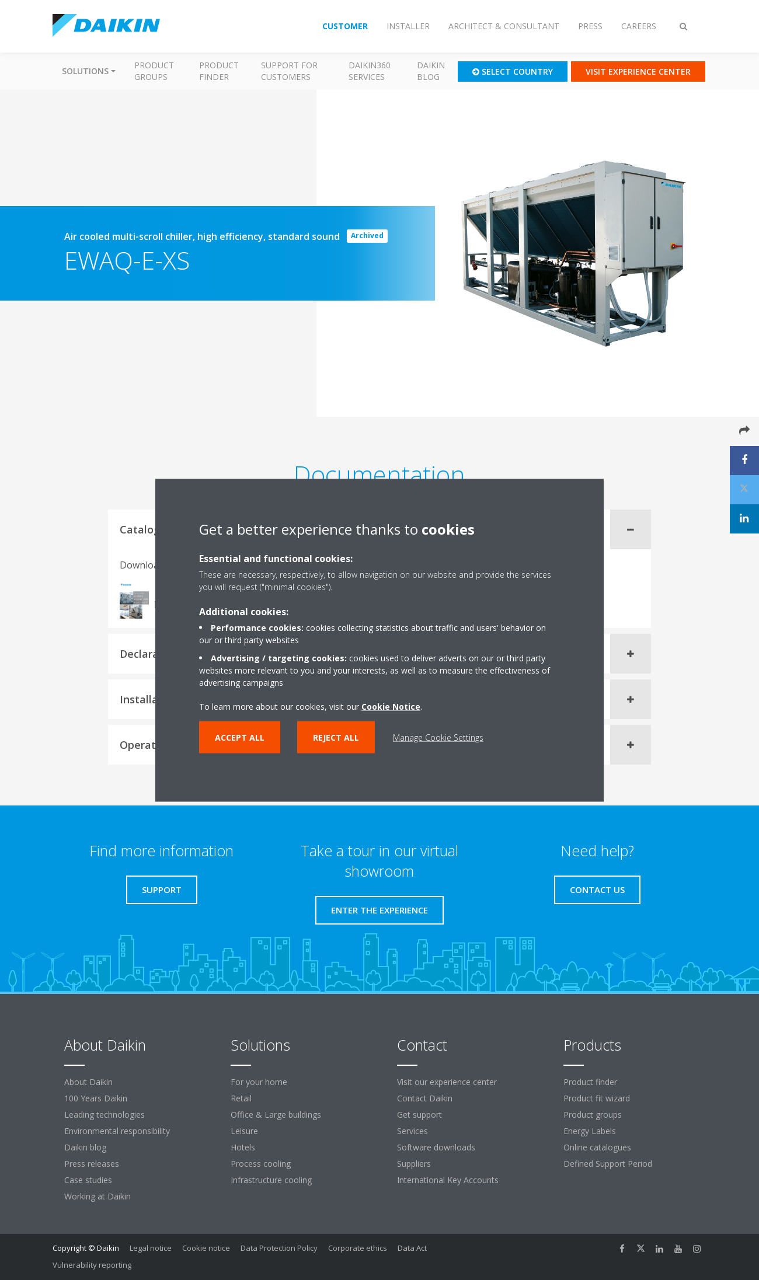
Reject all (336, 736)
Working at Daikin (97, 1196)
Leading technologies (104, 1114)
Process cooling (261, 1163)
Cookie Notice (390, 706)
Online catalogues (597, 1147)
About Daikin (88, 1081)
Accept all (239, 736)
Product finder (219, 71)
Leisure (244, 1130)
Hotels (243, 1147)
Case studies (88, 1179)
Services (412, 1130)
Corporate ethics (357, 1248)
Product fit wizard (596, 1098)
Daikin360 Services (370, 71)
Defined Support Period (608, 1163)
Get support (419, 1114)
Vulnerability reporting (92, 1265)
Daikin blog (431, 71)
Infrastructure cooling (271, 1179)
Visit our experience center (447, 1081)
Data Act (412, 1248)
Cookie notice (206, 1248)
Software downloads (436, 1147)
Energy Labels (589, 1130)
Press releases (91, 1163)
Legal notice (151, 1248)
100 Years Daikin (95, 1098)
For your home (259, 1081)
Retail (241, 1098)
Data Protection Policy (279, 1248)
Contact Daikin (424, 1098)
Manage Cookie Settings (438, 736)
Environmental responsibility (117, 1130)
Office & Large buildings (276, 1114)
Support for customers (289, 71)
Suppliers (414, 1163)
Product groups (154, 71)
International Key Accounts (448, 1179)
